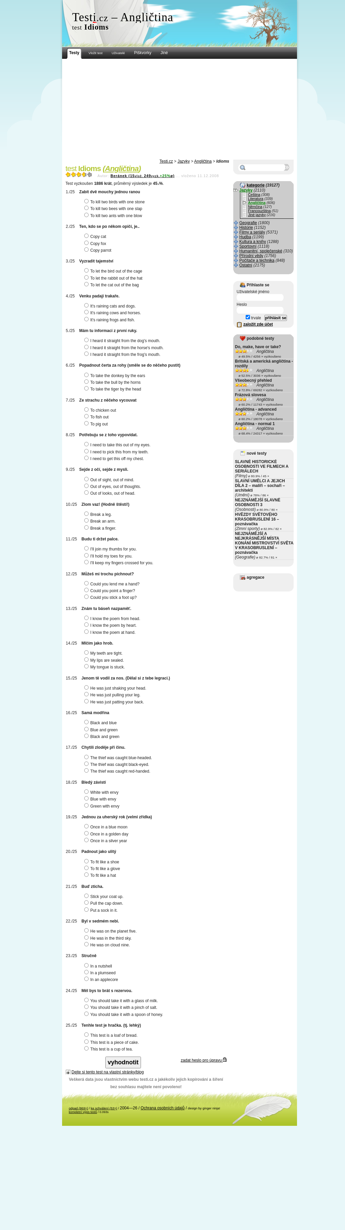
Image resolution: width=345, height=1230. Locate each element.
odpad (78, 1108)
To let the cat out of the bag (112, 285)
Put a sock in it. (101, 910)
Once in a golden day (107, 834)
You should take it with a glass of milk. (122, 1000)
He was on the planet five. (111, 931)
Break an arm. (100, 521)
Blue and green (101, 730)
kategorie (255, 185)
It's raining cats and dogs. (111, 306)
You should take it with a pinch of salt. (121, 1007)
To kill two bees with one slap (114, 208)
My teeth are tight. (104, 653)
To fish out (97, 417)
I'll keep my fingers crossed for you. (119, 563)
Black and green (102, 736)
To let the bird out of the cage (114, 271)
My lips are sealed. (105, 660)
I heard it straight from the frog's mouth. (123, 354)
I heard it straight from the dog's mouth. (123, 340)
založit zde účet (258, 324)
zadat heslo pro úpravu (204, 1060)
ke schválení (104, 1108)
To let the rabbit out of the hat (114, 278)
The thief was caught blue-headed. (119, 757)
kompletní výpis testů (83, 1112)
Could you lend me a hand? (113, 584)
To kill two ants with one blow (114, 215)
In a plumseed (100, 973)
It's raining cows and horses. (113, 313)
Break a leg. (99, 514)
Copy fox (96, 243)
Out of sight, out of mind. (110, 480)
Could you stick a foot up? (111, 597)
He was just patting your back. (115, 702)
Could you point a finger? (110, 590)
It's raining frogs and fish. (110, 320)
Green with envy (102, 806)
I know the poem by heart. (111, 625)
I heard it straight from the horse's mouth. (124, 347)
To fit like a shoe (102, 862)
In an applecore (102, 979)
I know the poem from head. (113, 618)
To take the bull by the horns (113, 382)
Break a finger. (101, 528)
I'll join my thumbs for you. (111, 549)
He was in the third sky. (109, 938)
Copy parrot (98, 250)
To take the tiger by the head (113, 389)
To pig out (97, 424)
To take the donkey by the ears (115, 375)
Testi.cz (166, 161)
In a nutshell (99, 966)
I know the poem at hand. (111, 632)
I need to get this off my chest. (115, 458)
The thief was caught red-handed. (118, 771)
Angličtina (203, 161)
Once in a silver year (106, 840)
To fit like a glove (103, 868)
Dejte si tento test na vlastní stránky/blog (107, 1072)
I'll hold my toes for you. (109, 556)
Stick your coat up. (105, 896)
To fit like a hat (101, 875)
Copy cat (96, 236)
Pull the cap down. (104, 903)
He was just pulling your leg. (113, 695)
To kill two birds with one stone (115, 202)
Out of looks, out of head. (110, 493)
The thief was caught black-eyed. (117, 764)
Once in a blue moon (107, 827)
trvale (253, 318)
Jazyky (184, 161)
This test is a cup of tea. (109, 1049)
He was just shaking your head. (116, 688)
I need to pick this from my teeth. (117, 452)
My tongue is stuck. (105, 667)
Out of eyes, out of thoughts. (113, 486)
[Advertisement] (179, 109)
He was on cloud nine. (108, 945)
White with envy (102, 792)
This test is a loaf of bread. (112, 1035)
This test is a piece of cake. (112, 1042)
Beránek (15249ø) (142, 176)
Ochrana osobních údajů (163, 1108)
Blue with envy (101, 799)
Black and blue (101, 723)
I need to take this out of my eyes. (118, 445)
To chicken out (101, 410)
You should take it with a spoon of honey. (124, 1014)
